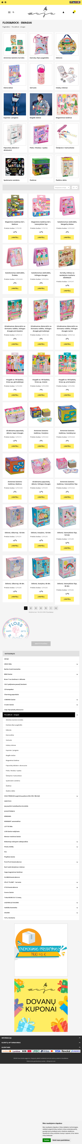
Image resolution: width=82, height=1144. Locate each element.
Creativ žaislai (9, 705)
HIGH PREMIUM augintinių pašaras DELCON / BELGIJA (22, 796)
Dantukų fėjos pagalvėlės (14, 725)
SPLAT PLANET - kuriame (12, 882)
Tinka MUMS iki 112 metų (12, 897)
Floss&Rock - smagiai (11, 715)
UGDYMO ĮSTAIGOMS (11, 903)
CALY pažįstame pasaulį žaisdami (15, 684)
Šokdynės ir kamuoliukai (14, 776)
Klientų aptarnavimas (11, 1043)
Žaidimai (8, 786)
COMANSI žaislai (9, 700)
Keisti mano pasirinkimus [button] (61, 1140)
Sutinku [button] (46, 1140)
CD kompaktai (9, 689)
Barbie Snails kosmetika (12, 669)
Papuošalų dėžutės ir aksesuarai (16, 765)
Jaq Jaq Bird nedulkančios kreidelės (16, 806)
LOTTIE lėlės (8, 826)
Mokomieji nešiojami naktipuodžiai (16, 842)
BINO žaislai (8, 674)
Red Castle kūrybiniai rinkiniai (14, 867)
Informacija (7, 1038)
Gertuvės (9, 740)
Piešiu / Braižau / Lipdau (13, 771)
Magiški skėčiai (10, 755)
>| (56, 608)
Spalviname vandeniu (13, 781)
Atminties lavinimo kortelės (14, 720)
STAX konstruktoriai (11, 887)
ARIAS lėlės (8, 664)
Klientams (6, 1047)
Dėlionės (8, 730)
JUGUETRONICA (9, 811)
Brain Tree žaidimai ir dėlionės (14, 679)
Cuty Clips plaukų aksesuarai (13, 710)
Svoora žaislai (9, 892)
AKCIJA (6, 659)
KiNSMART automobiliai (12, 821)
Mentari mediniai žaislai (12, 836)
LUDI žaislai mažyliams (12, 831)
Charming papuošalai (11, 694)
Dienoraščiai (10, 735)
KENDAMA (7, 816)
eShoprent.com (50, 1061)
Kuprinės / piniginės (12, 750)
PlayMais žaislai (9, 857)
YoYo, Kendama (9, 918)
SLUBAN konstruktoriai (12, 877)
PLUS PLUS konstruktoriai (13, 862)
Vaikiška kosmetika (10, 908)
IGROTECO (7, 801)
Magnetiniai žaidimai (12, 760)
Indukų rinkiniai (11, 745)
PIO (5, 852)
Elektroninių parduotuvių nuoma (36, 1061)
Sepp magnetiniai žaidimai (13, 872)
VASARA (7, 913)
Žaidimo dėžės (10, 791)
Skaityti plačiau (41, 644)
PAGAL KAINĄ (8, 847)
